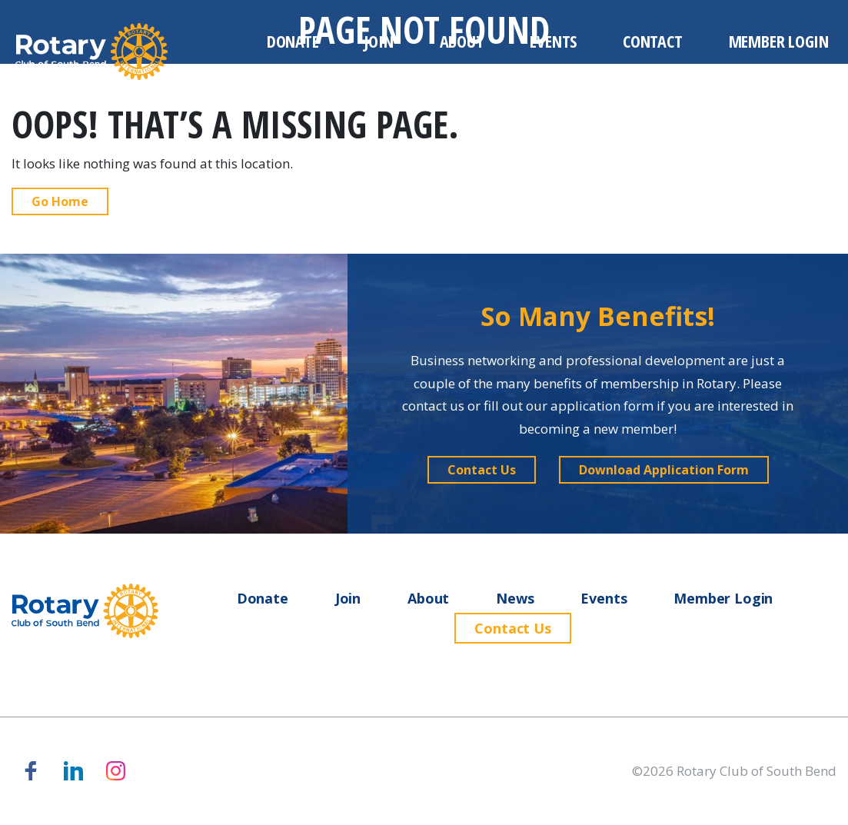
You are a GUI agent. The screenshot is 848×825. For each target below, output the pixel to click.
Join (378, 40)
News (515, 598)
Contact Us (512, 628)
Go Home (60, 201)
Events (553, 40)
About (462, 40)
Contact (652, 40)
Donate (293, 40)
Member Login (779, 40)
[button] (481, 470)
